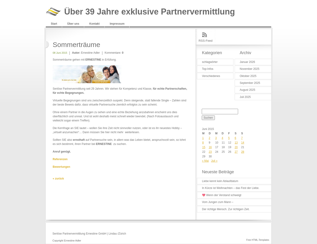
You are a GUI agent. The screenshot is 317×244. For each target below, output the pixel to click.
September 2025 (250, 83)
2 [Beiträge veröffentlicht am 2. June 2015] (209, 138)
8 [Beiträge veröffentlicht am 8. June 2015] (203, 142)
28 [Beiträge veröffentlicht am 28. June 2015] (242, 151)
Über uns (73, 23)
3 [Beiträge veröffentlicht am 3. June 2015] (216, 138)
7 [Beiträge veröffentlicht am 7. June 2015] (242, 138)
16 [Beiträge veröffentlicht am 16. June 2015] (210, 147)
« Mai (205, 160)
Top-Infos (207, 69)
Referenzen (60, 159)
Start (54, 23)
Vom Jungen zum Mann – (217, 202)
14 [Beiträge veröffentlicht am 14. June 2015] (242, 142)
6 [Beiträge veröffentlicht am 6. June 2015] (235, 138)
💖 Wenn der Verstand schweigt (221, 195)
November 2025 (249, 69)
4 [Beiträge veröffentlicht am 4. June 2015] (222, 138)
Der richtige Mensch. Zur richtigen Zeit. (226, 209)
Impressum (117, 23)
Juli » (214, 160)
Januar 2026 (247, 62)
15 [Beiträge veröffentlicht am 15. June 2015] (203, 147)
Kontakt (94, 23)
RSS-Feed (206, 40)
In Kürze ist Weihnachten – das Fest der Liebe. (230, 188)
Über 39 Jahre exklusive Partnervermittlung (149, 11)
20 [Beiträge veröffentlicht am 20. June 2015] (236, 147)
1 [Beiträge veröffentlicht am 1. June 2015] (203, 138)
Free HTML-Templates (257, 240)
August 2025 (247, 89)
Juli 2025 (245, 97)
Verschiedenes (211, 76)
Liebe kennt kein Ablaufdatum (220, 181)
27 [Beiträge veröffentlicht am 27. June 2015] (236, 151)
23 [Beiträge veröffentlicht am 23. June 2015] (210, 151)
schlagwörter (210, 62)
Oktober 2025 (248, 76)
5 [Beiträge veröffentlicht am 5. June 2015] (229, 138)
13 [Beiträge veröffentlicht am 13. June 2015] (236, 142)
